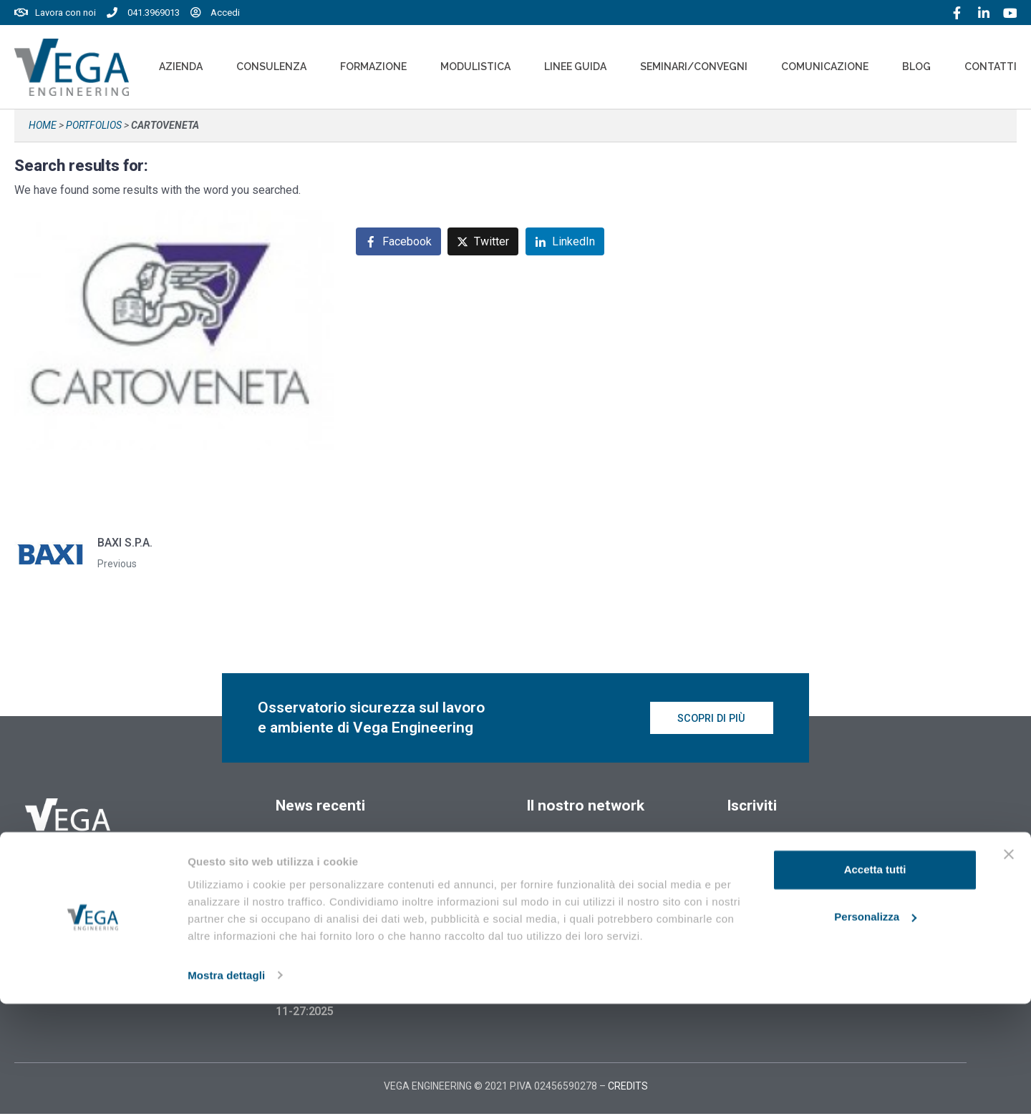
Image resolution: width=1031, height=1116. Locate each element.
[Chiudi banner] (1009, 967)
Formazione (373, 66)
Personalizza (875, 1029)
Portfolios (94, 125)
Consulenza (271, 66)
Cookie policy (558, 911)
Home (43, 125)
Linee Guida (575, 66)
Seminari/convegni (693, 66)
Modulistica (475, 66)
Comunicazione (824, 66)
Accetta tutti (875, 982)
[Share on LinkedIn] (565, 241)
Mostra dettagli (226, 1088)
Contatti (990, 66)
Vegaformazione (571, 845)
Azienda (181, 66)
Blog (916, 66)
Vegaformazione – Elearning (604, 871)
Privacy (543, 937)
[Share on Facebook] (398, 241)
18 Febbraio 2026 (321, 848)
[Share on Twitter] (482, 241)
